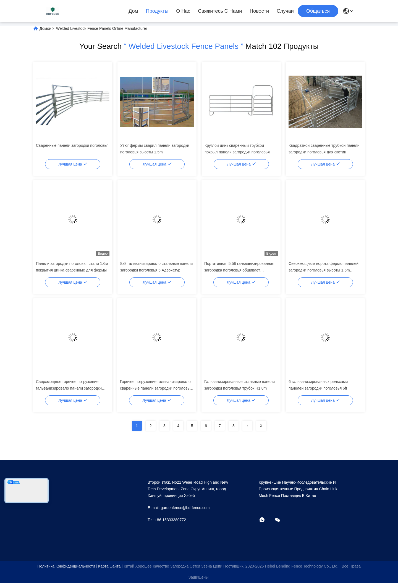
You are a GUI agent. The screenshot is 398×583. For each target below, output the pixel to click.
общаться (318, 11)
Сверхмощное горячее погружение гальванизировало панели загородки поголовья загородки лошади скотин (69, 388)
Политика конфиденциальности (66, 566)
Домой (45, 28)
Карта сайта (109, 566)
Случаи (285, 11)
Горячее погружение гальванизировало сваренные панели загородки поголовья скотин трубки (156, 388)
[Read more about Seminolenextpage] (247, 426)
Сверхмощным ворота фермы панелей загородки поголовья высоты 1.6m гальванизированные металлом (323, 270)
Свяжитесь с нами (220, 11)
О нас (183, 11)
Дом (133, 11)
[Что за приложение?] (266, 520)
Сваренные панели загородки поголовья (72, 145)
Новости (259, 11)
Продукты (157, 11)
